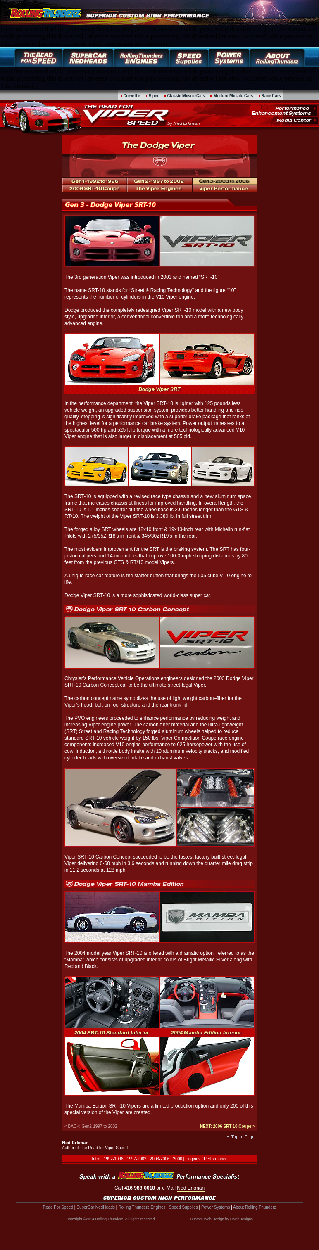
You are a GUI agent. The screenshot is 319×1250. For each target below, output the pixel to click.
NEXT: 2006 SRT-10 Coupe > (227, 1126)
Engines (193, 1159)
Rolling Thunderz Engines (141, 1207)
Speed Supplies (183, 1207)
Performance (215, 1159)
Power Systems (215, 1207)
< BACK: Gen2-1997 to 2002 (90, 1126)
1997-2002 (137, 1159)
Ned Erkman (191, 1188)
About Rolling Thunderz (254, 1207)
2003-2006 (160, 1159)
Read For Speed (58, 1207)
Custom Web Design (207, 1219)
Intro (96, 1159)
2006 (177, 1159)
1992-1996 (114, 1159)
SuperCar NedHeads (95, 1207)
